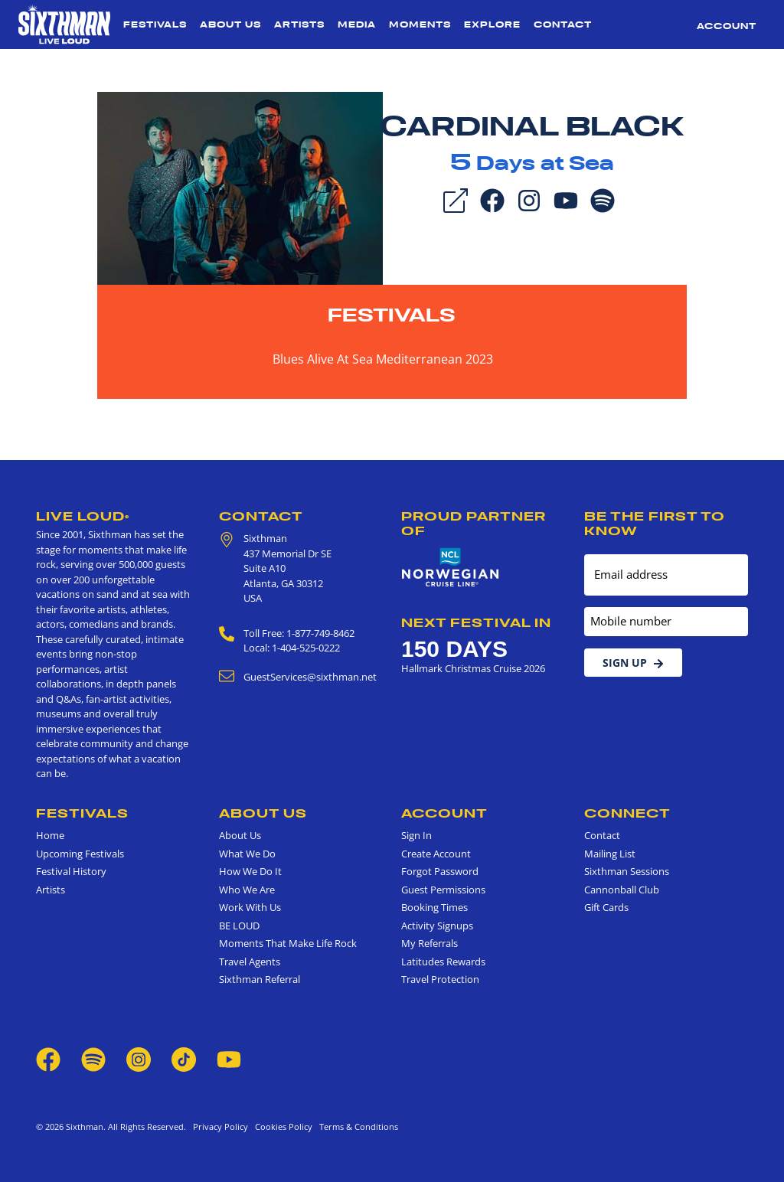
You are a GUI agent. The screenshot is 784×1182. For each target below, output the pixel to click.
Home (50, 835)
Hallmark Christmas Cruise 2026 (473, 668)
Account (726, 26)
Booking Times (434, 907)
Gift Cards (606, 907)
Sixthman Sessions (626, 871)
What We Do (247, 853)
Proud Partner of (473, 523)
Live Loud (82, 516)
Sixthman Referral (259, 979)
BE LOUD (239, 925)
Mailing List (609, 853)
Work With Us (250, 907)
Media (357, 24)
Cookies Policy (281, 1126)
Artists (299, 24)
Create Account (436, 853)
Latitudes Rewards (443, 961)
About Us (230, 24)
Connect (627, 813)
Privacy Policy (220, 1126)
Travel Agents (249, 961)
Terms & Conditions (356, 1126)
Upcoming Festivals (80, 853)
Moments (420, 24)
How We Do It (250, 871)
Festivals (155, 24)
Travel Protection (440, 979)
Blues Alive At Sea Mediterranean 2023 (383, 359)
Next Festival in (476, 622)
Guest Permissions (443, 889)
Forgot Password (440, 871)
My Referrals (429, 943)
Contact (563, 24)
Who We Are (247, 889)
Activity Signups (437, 925)
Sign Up (633, 663)
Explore (492, 24)
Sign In (416, 835)
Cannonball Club (621, 889)
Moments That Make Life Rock (288, 943)
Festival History (71, 871)
